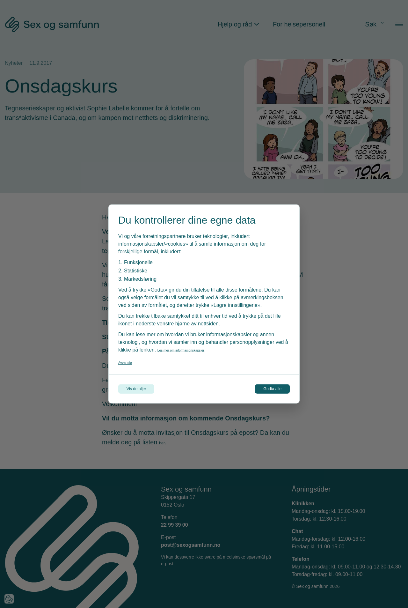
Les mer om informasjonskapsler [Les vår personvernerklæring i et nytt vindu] (194, 347)
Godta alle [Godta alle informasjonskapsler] (262, 389)
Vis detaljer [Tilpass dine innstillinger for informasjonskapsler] (147, 389)
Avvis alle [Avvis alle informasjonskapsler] (129, 359)
